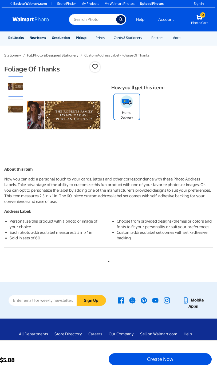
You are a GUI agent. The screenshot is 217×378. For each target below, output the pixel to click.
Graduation (61, 38)
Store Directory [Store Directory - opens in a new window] (68, 334)
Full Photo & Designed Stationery (52, 55)
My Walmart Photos (120, 4)
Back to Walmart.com (28, 4)
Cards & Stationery (128, 38)
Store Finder (66, 4)
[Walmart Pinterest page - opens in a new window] (144, 300)
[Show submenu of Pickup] (88, 38)
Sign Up (91, 300)
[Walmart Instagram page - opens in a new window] (167, 300)
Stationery (12, 55)
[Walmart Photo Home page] (35, 19)
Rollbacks (16, 38)
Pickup (81, 38)
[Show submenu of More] (182, 38)
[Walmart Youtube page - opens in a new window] (155, 300)
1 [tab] (107, 260)
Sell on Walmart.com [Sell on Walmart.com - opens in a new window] (158, 334)
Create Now (160, 359)
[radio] (17, 86)
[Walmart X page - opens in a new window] (132, 300)
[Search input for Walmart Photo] (92, 19)
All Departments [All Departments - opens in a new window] (33, 334)
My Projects (90, 4)
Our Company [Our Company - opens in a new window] (121, 334)
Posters (157, 38)
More (176, 38)
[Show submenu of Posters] (165, 38)
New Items (38, 38)
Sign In (199, 4)
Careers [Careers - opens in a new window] (95, 334)
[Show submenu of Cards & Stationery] (144, 38)
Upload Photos (152, 4)
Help (140, 19)
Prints (100, 38)
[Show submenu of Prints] (107, 38)
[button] (95, 67)
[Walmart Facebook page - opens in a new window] (121, 300)
